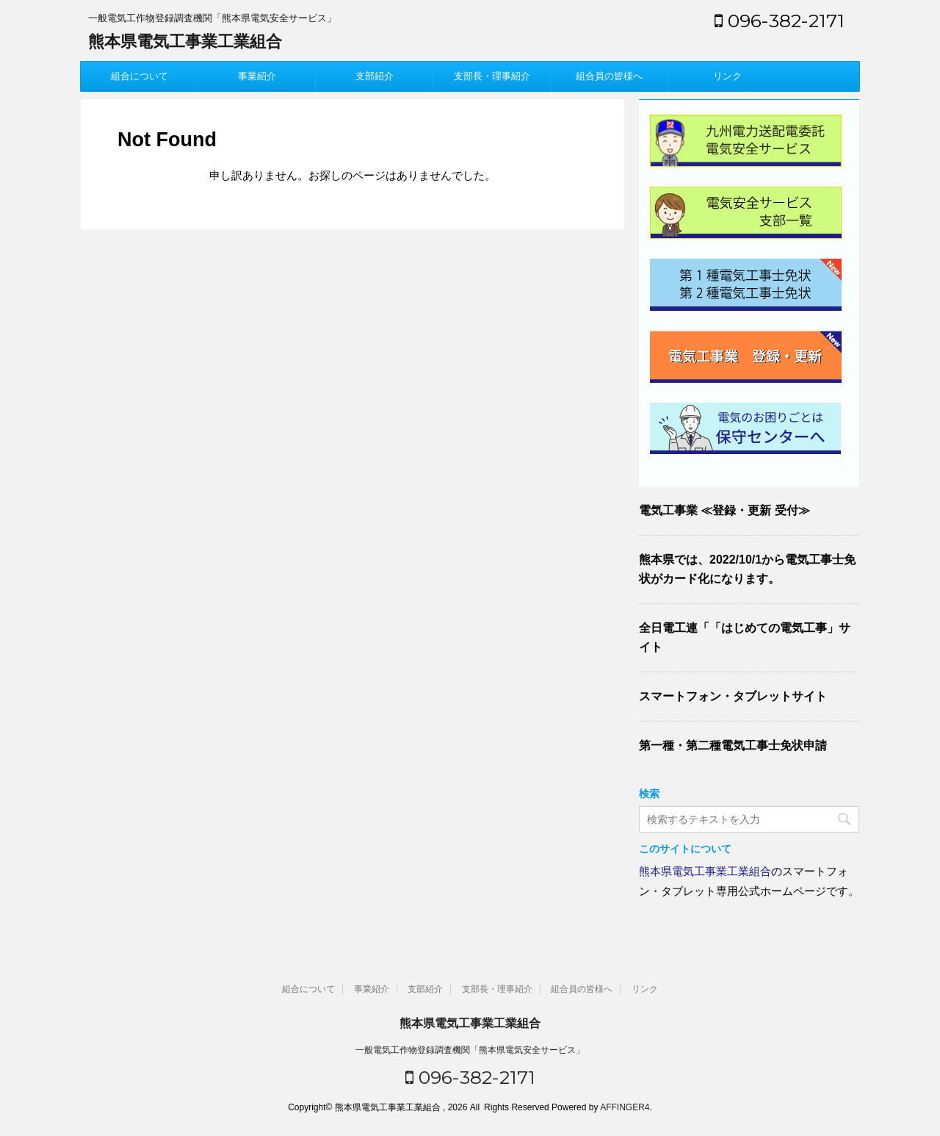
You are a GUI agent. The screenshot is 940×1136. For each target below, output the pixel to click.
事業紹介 (257, 76)
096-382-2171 (780, 21)
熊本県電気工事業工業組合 (185, 41)
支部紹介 (374, 76)
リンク (727, 76)
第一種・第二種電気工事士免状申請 (733, 745)
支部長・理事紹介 (492, 76)
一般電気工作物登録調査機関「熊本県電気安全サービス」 (470, 1050)
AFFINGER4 (624, 1107)
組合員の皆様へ (609, 76)
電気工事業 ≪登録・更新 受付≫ (724, 510)
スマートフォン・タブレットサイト (733, 696)
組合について (139, 76)
